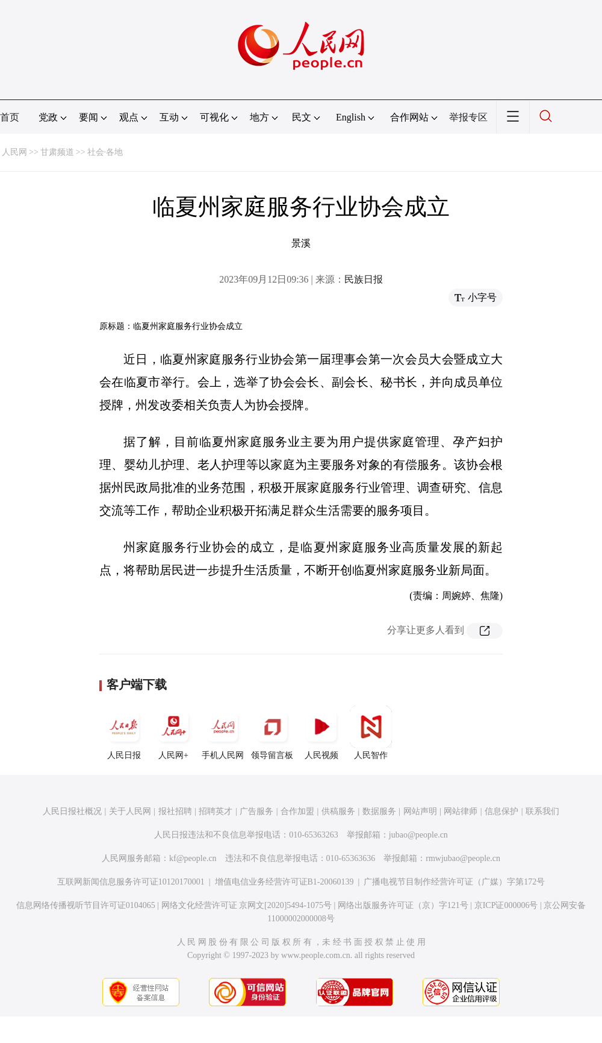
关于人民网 (130, 811)
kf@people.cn (193, 858)
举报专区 (468, 117)
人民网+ (173, 733)
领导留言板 (272, 733)
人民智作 (371, 733)
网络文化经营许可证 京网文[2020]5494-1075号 (246, 905)
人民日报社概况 (72, 811)
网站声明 (420, 811)
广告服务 (256, 811)
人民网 (14, 152)
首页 (9, 117)
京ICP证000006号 (506, 905)
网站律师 (460, 811)
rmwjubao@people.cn (463, 858)
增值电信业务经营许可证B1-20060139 (284, 881)
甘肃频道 (57, 152)
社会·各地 (105, 152)
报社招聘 (175, 811)
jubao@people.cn (418, 834)
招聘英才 (215, 811)
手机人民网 (223, 733)
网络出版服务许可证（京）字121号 (403, 905)
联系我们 (542, 811)
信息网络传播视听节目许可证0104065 (85, 905)
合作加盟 (297, 811)
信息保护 (501, 811)
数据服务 (379, 811)
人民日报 (124, 733)
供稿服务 (338, 811)
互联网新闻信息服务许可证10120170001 (131, 881)
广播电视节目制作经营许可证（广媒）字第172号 (454, 881)
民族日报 (363, 279)
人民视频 (321, 733)
